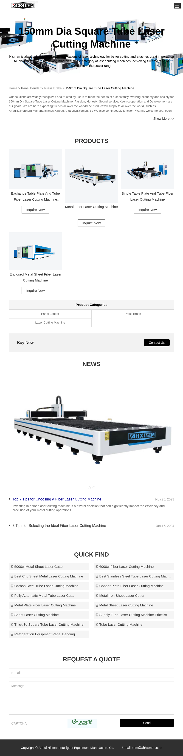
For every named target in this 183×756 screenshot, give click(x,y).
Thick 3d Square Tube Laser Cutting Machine (47, 624)
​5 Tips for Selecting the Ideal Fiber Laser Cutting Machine (59, 526)
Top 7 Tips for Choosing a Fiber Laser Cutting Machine (57, 499)
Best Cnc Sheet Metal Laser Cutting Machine (46, 576)
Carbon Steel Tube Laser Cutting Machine (44, 586)
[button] (89, 487)
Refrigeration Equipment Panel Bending (42, 634)
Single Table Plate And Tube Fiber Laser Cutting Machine (148, 196)
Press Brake (53, 88)
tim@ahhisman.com (148, 748)
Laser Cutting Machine (50, 322)
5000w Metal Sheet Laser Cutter (37, 566)
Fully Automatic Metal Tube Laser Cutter (43, 595)
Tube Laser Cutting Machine (119, 624)
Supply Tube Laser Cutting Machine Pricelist (131, 615)
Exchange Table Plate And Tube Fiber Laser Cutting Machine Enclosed (35, 196)
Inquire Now (35, 210)
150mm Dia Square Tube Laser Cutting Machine (99, 88)
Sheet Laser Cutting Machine (34, 615)
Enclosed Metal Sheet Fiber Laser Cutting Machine (36, 277)
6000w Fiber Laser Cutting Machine (124, 566)
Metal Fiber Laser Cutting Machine (91, 207)
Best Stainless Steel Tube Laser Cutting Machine (134, 576)
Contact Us (157, 342)
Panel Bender (31, 88)
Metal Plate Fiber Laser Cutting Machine (43, 605)
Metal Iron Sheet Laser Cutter (120, 595)
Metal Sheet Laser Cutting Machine (124, 605)
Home (13, 88)
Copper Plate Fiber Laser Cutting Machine (129, 586)
